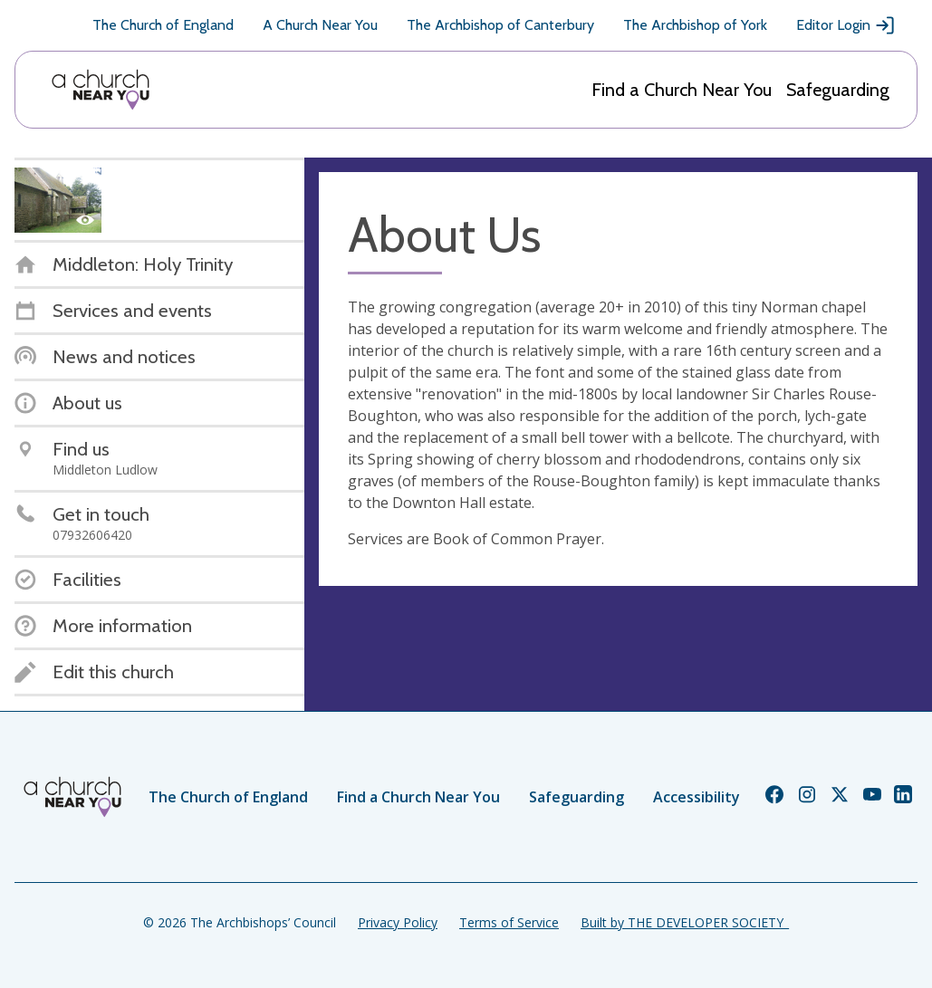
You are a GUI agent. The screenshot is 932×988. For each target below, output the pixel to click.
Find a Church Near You (681, 90)
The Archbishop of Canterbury (500, 25)
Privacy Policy (397, 922)
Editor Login (846, 25)
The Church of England (163, 25)
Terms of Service (509, 922)
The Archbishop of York (695, 25)
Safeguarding (837, 90)
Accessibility (696, 797)
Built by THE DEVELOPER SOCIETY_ (685, 922)
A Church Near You (320, 25)
